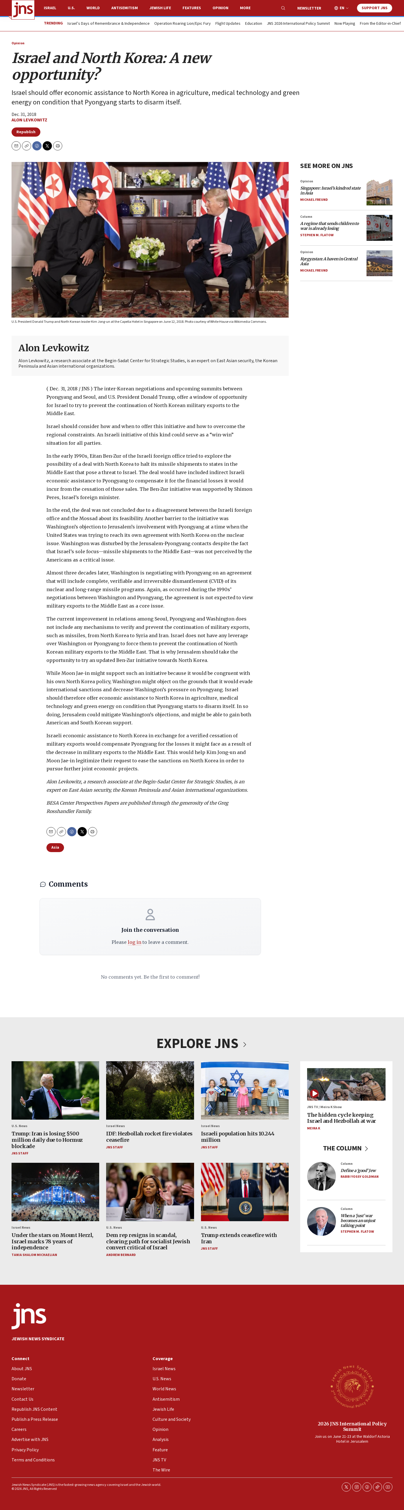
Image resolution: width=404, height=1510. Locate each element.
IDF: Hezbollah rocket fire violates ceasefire (149, 1137)
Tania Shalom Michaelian (34, 1255)
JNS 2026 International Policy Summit (298, 23)
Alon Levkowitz (29, 120)
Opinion (220, 8)
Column (306, 216)
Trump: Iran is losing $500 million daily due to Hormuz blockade (47, 1140)
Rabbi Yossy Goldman (360, 1176)
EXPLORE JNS (202, 1043)
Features (192, 8)
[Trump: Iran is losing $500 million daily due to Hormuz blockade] (55, 1090)
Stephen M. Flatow (317, 235)
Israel (50, 8)
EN (342, 8)
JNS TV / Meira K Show (324, 1107)
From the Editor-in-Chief (380, 23)
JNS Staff (20, 1153)
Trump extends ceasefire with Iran (239, 1238)
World (93, 8)
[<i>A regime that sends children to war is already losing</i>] (379, 228)
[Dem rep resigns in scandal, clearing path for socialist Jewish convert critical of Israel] (150, 1192)
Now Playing (345, 23)
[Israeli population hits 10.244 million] (245, 1090)
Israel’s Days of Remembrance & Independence (108, 23)
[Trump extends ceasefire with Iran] (245, 1192)
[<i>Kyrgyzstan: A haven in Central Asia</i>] (379, 263)
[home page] (23, 9)
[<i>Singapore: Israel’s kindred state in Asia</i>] (379, 192)
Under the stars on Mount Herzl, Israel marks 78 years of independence (52, 1241)
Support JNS (375, 8)
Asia (55, 847)
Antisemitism (124, 8)
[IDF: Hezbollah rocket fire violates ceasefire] (150, 1090)
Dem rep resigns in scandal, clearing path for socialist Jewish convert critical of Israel (148, 1241)
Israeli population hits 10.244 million (238, 1137)
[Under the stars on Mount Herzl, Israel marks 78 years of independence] (55, 1192)
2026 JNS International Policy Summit (352, 1426)
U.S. (71, 8)
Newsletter (309, 8)
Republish (25, 132)
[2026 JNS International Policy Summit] (352, 1386)
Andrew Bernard (121, 1255)
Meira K (313, 1128)
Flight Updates (227, 23)
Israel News (115, 1126)
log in (134, 942)
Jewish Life (160, 8)
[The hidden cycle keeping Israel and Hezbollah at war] (346, 1084)
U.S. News (19, 1126)
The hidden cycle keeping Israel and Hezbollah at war (341, 1118)
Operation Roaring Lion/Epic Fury (182, 23)
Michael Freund (314, 199)
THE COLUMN (346, 1148)
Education (253, 23)
